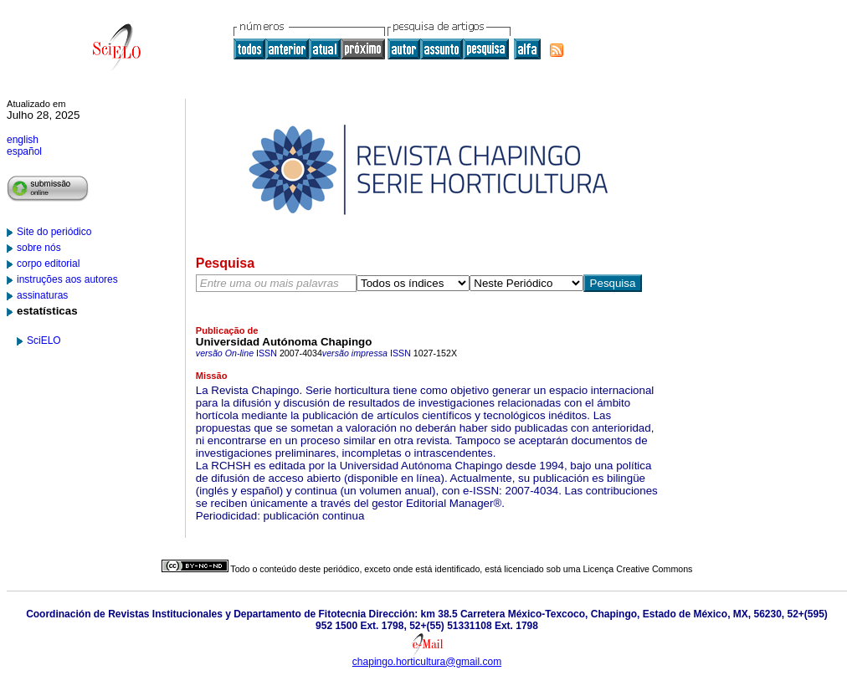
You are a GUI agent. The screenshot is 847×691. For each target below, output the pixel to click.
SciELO (44, 340)
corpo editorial (48, 263)
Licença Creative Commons (638, 569)
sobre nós (39, 247)
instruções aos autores (67, 279)
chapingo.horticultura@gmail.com (426, 662)
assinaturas (42, 295)
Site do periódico (54, 232)
